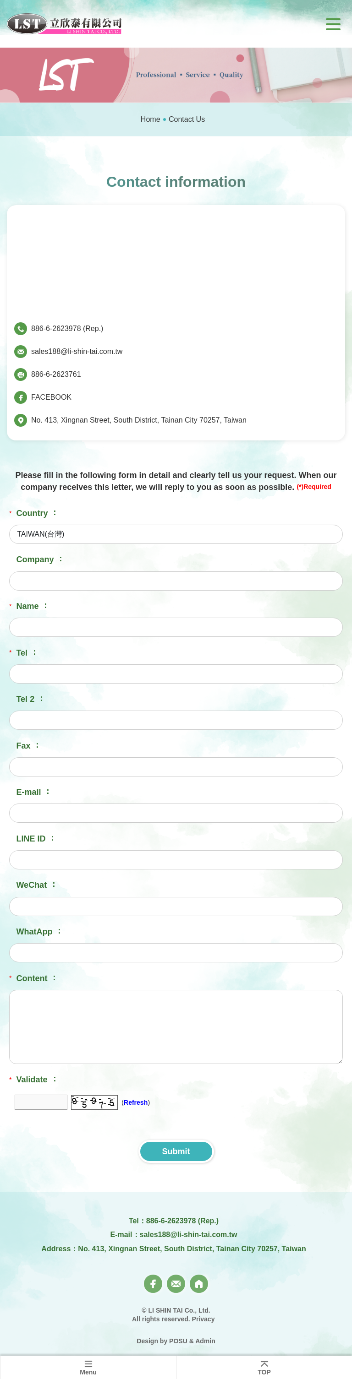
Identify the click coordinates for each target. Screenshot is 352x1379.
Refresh (136, 1102)
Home (150, 119)
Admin (205, 1341)
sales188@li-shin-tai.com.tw (76, 351)
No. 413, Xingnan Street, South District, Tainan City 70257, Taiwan (139, 420)
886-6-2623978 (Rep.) (67, 328)
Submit (176, 1151)
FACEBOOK (51, 397)
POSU (178, 1341)
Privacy (203, 1319)
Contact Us (187, 119)
